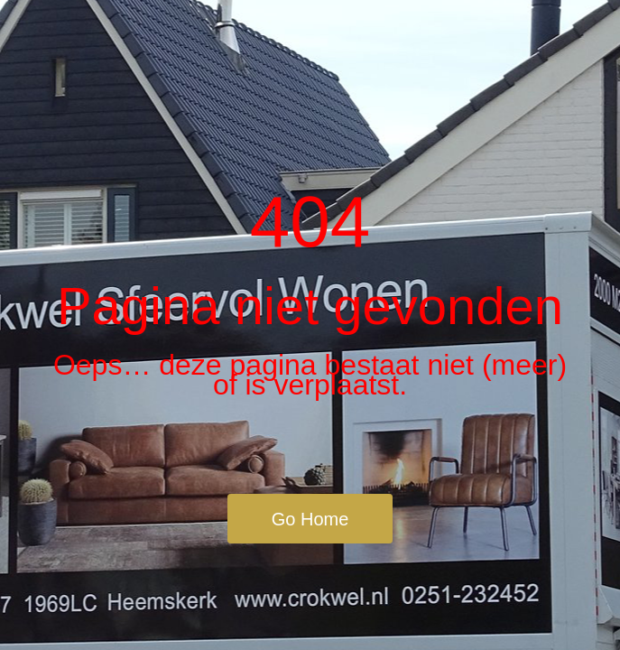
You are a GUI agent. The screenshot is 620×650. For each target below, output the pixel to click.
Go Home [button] (310, 519)
